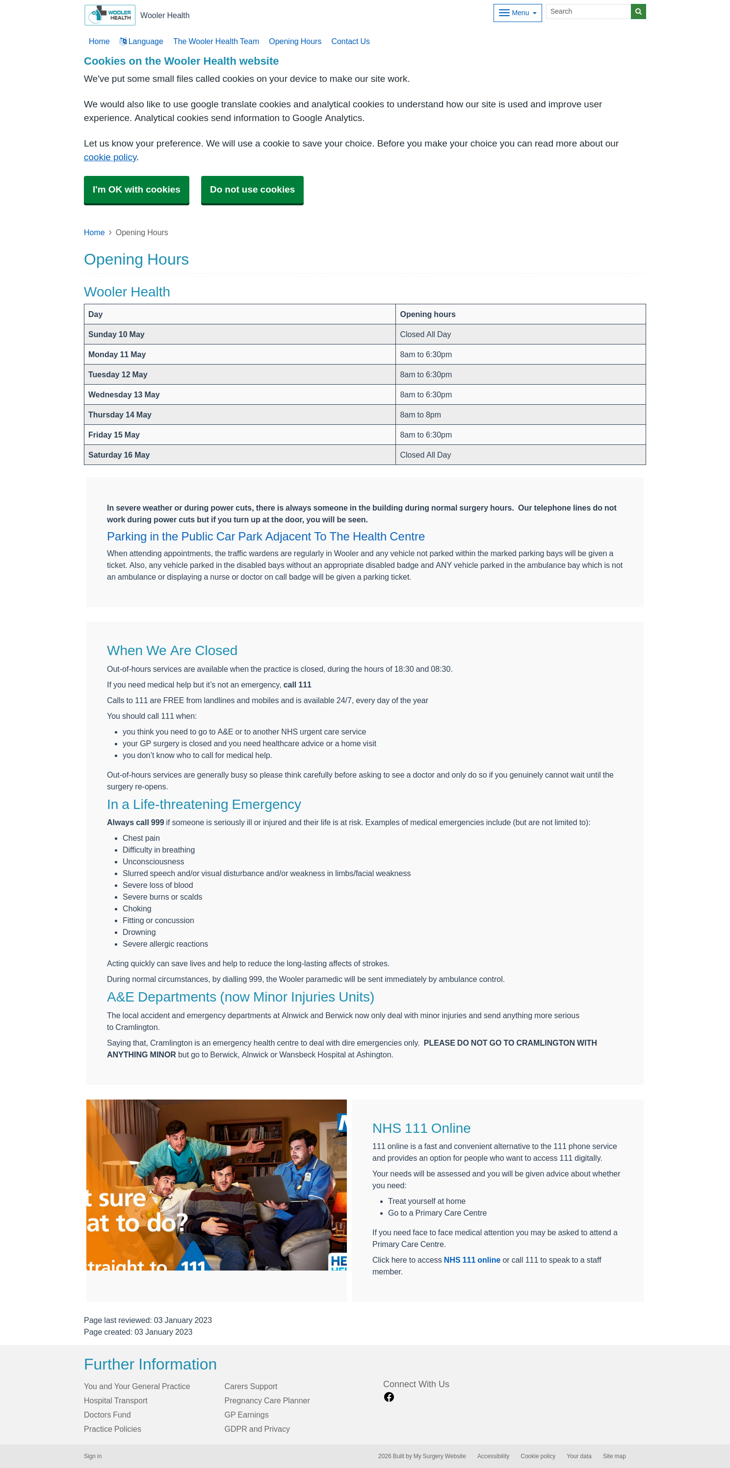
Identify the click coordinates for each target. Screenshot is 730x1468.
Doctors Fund (107, 1415)
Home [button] (99, 41)
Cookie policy (538, 1456)
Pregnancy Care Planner (267, 1400)
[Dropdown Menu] (518, 13)
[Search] (588, 11)
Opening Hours (295, 41)
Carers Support (251, 1386)
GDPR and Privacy (257, 1429)
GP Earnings (247, 1415)
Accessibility (493, 1456)
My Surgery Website (440, 1456)
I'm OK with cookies (137, 189)
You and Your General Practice (137, 1386)
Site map (614, 1456)
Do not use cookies (252, 189)
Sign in (93, 1456)
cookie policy (110, 157)
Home (94, 232)
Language (141, 41)
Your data (579, 1456)
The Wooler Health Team (216, 41)
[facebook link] (389, 1397)
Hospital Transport (116, 1400)
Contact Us (350, 41)
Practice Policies (112, 1429)
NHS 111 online (472, 1260)
